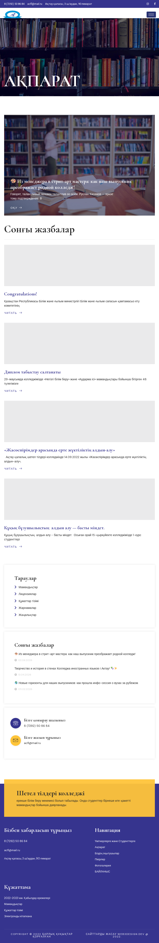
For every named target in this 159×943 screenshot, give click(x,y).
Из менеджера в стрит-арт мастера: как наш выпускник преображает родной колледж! (71, 184)
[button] (42, 935)
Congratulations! (20, 294)
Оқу (16, 207)
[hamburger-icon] (151, 14)
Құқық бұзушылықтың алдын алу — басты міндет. (54, 528)
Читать (13, 312)
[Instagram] (148, 4)
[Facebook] (155, 4)
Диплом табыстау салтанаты (32, 372)
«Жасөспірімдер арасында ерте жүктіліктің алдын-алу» (59, 450)
